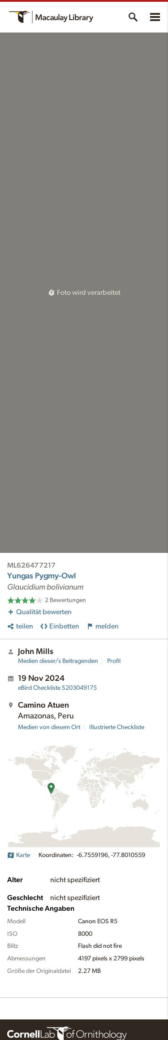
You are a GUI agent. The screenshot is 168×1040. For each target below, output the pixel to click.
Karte (18, 855)
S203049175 (57, 688)
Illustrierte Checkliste (116, 727)
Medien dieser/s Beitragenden (58, 661)
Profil (114, 661)
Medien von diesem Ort (49, 727)
